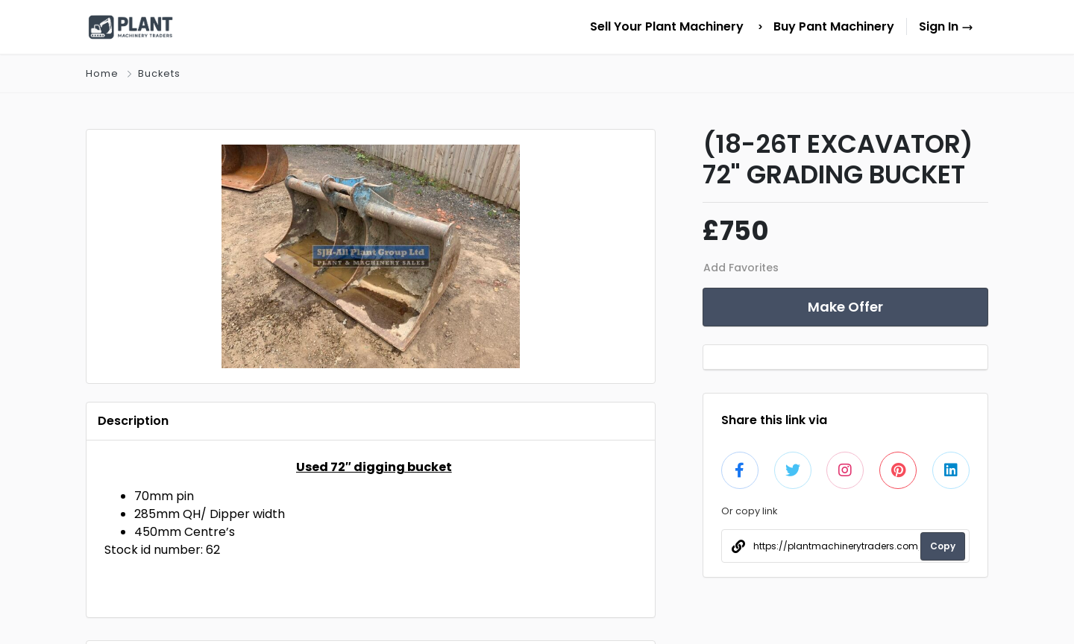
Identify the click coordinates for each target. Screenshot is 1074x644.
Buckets (159, 73)
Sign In (946, 26)
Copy (942, 546)
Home (102, 73)
